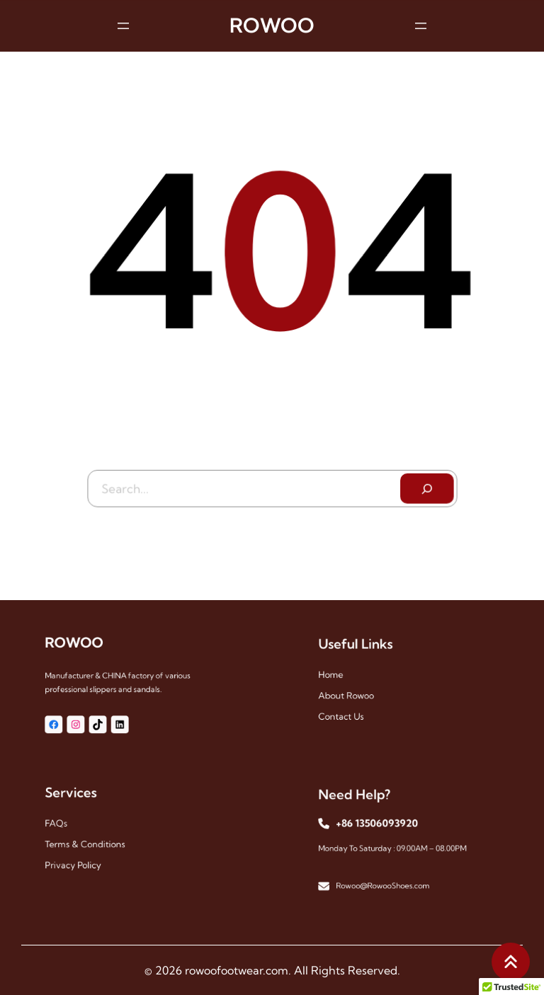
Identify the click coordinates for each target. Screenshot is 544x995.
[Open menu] (123, 24)
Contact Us (350, 710)
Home (341, 675)
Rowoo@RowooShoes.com (385, 879)
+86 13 (358, 825)
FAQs (66, 824)
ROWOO (272, 24)
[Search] (424, 486)
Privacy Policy (81, 859)
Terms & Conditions (91, 841)
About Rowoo (354, 693)
